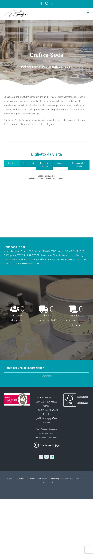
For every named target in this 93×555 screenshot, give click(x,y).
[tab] (12, 163)
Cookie (50, 482)
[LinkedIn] (52, 457)
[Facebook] (41, 457)
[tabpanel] (46, 198)
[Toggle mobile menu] (88, 13)
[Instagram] (46, 457)
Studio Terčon (68, 479)
